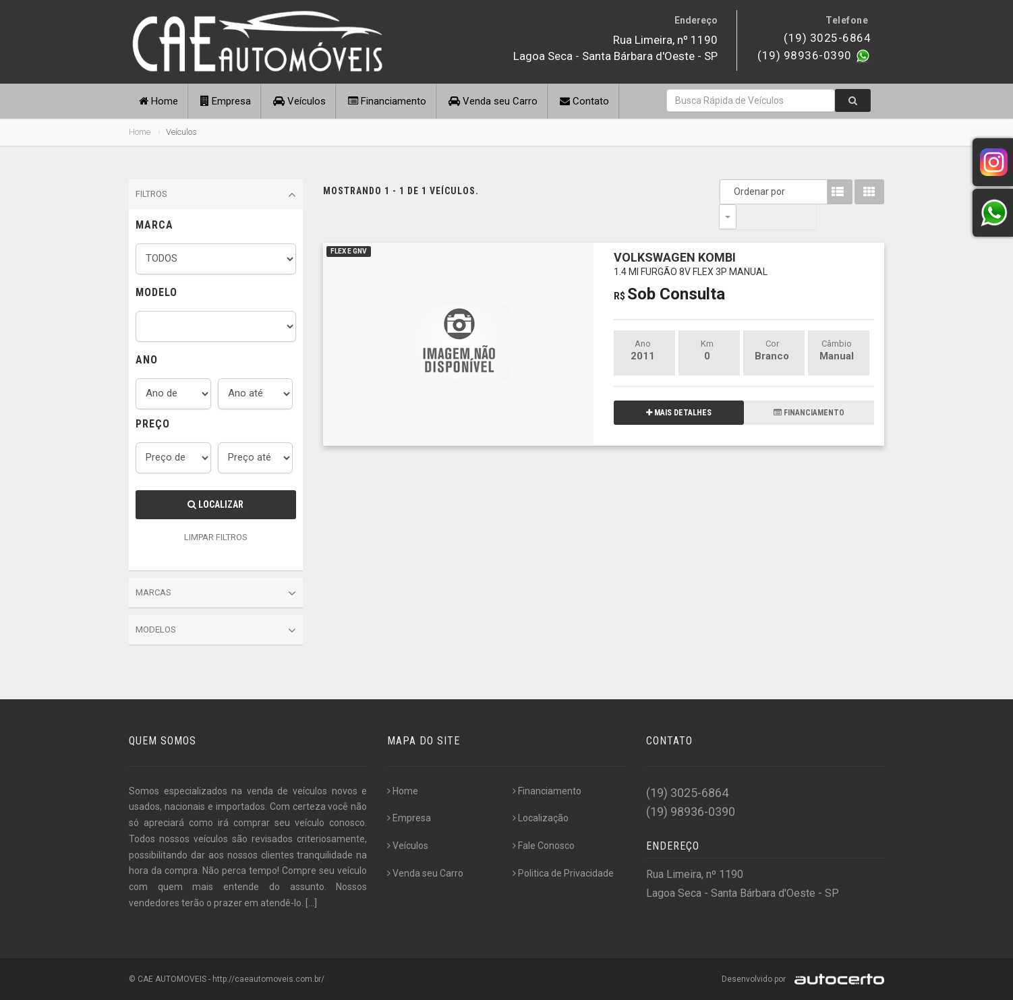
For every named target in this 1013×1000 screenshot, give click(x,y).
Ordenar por (731, 191)
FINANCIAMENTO (809, 388)
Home (158, 101)
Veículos (299, 101)
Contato (584, 101)
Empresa (225, 101)
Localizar (215, 504)
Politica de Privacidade (563, 873)
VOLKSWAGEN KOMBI (691, 238)
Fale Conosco (544, 845)
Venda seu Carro (493, 101)
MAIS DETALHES (679, 388)
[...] (311, 903)
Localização (541, 818)
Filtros (216, 195)
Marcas (216, 593)
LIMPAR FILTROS (216, 537)
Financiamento (387, 101)
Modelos (216, 630)
